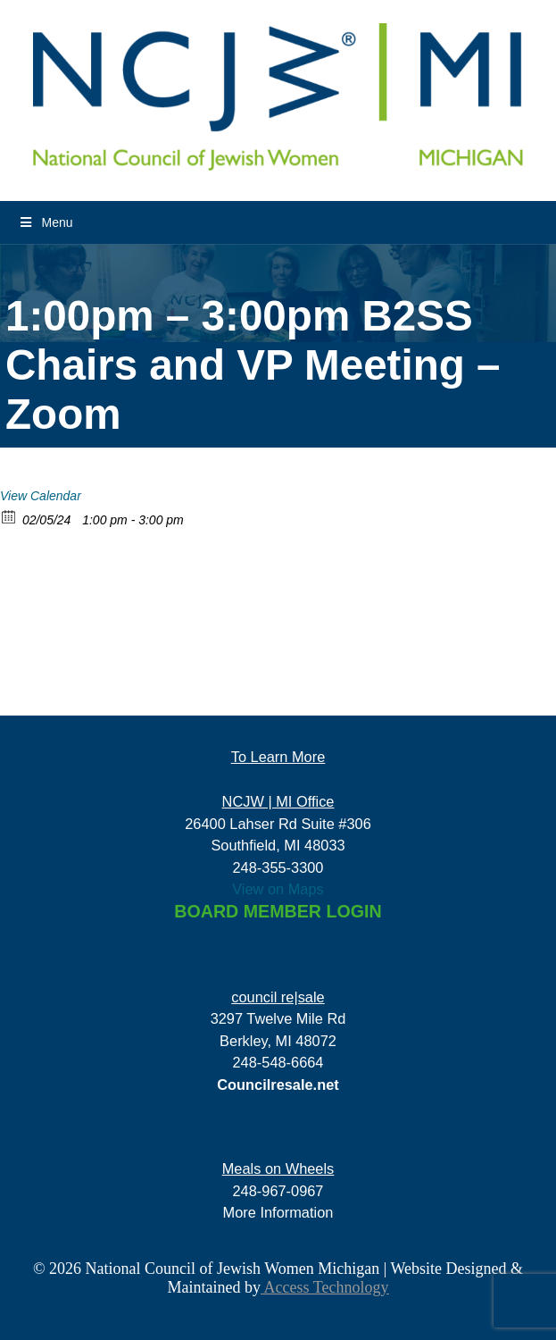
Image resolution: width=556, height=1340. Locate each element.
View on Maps (278, 889)
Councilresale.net (278, 1084)
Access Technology (324, 1287)
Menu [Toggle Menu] (45, 222)
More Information (278, 1212)
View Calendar (40, 496)
